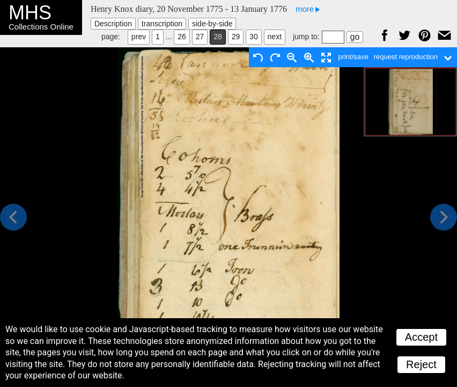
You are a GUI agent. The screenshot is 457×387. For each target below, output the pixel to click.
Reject (421, 364)
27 (200, 36)
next (275, 36)
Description (113, 23)
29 (236, 36)
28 (217, 36)
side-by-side (212, 23)
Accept (421, 337)
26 (182, 36)
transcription (162, 23)
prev (138, 36)
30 (253, 36)
